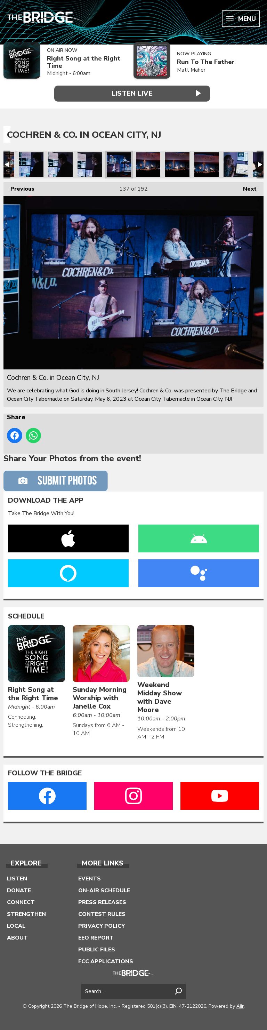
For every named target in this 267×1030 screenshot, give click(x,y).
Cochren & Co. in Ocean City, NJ (31, 164)
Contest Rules (102, 913)
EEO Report (96, 937)
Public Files (96, 949)
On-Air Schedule (104, 890)
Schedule (26, 615)
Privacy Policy (101, 925)
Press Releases (102, 901)
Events (89, 878)
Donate (19, 890)
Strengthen (26, 913)
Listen (17, 878)
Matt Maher (191, 70)
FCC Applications (105, 961)
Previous (18, 187)
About (17, 937)
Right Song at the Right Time (83, 62)
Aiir (240, 1005)
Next (246, 187)
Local (16, 925)
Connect (21, 901)
